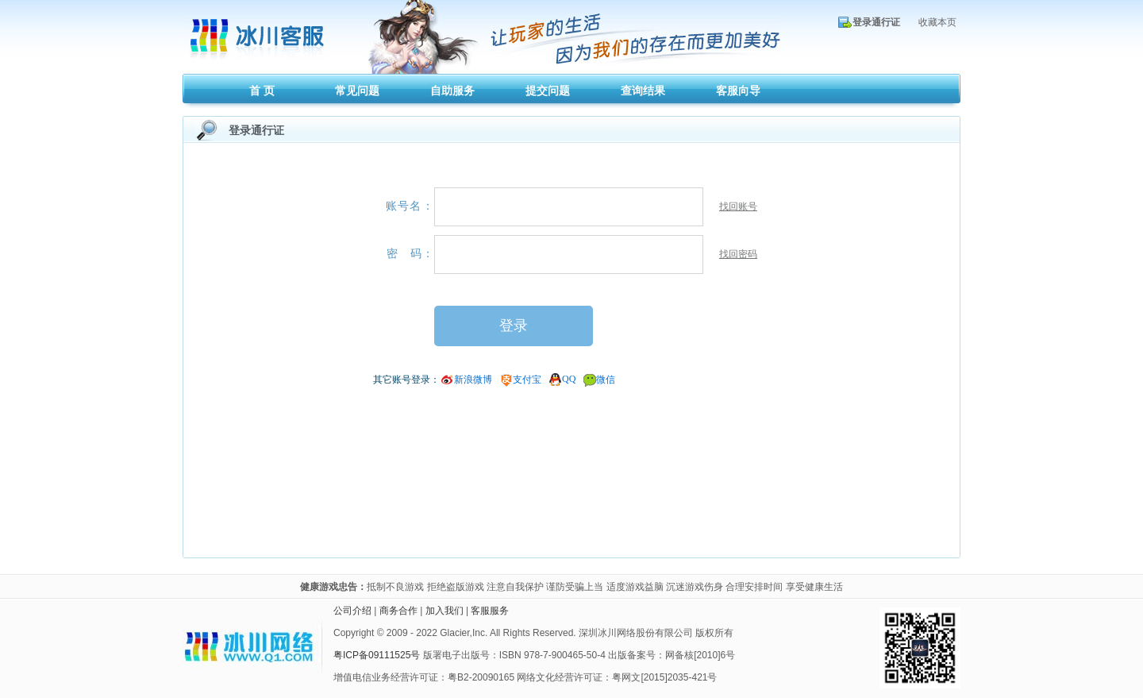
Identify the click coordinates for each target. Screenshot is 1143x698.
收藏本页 (937, 22)
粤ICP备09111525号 (376, 655)
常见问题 (357, 90)
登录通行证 (876, 22)
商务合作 (398, 610)
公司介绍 (352, 610)
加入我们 (444, 610)
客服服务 (490, 610)
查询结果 (643, 90)
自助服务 (452, 90)
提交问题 (547, 90)
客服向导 (738, 90)
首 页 (262, 90)
